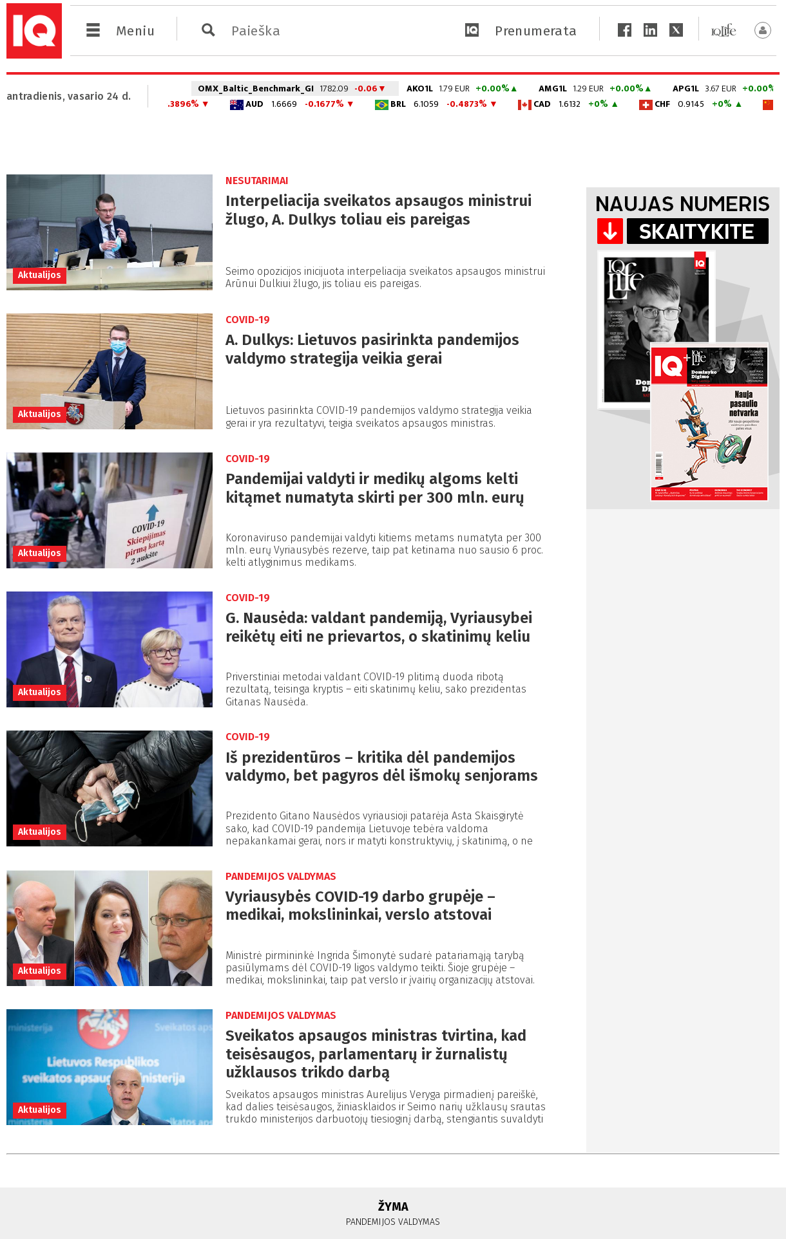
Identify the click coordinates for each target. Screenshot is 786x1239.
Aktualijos (39, 275)
